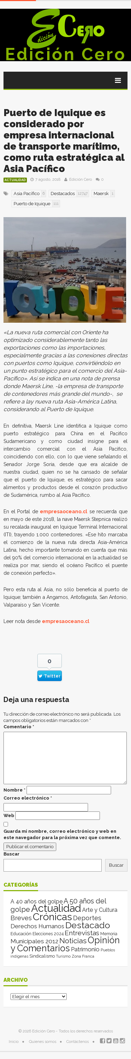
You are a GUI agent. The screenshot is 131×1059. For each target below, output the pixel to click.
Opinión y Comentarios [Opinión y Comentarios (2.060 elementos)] (65, 944)
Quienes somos (42, 1041)
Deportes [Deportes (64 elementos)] (87, 918)
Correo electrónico (27, 798)
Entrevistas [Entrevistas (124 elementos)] (82, 933)
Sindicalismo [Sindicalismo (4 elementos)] (42, 956)
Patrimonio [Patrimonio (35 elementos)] (85, 949)
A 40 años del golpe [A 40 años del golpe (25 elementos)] (36, 901)
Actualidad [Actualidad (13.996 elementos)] (56, 908)
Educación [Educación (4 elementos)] (20, 933)
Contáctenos (77, 1041)
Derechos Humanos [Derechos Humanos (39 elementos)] (37, 926)
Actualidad (15, 180)
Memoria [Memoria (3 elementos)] (108, 933)
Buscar (11, 854)
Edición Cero (65, 54)
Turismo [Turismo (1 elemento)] (63, 956)
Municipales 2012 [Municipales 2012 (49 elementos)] (34, 941)
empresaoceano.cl (63, 511)
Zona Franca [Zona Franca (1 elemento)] (83, 956)
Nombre (14, 790)
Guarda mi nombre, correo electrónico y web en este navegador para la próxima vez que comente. (62, 834)
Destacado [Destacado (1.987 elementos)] (87, 925)
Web (8, 815)
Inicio (14, 1041)
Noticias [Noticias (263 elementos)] (73, 940)
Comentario (18, 726)
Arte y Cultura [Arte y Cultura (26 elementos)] (99, 910)
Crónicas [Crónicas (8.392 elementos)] (52, 917)
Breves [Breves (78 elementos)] (21, 918)
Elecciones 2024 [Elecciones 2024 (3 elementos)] (48, 933)
